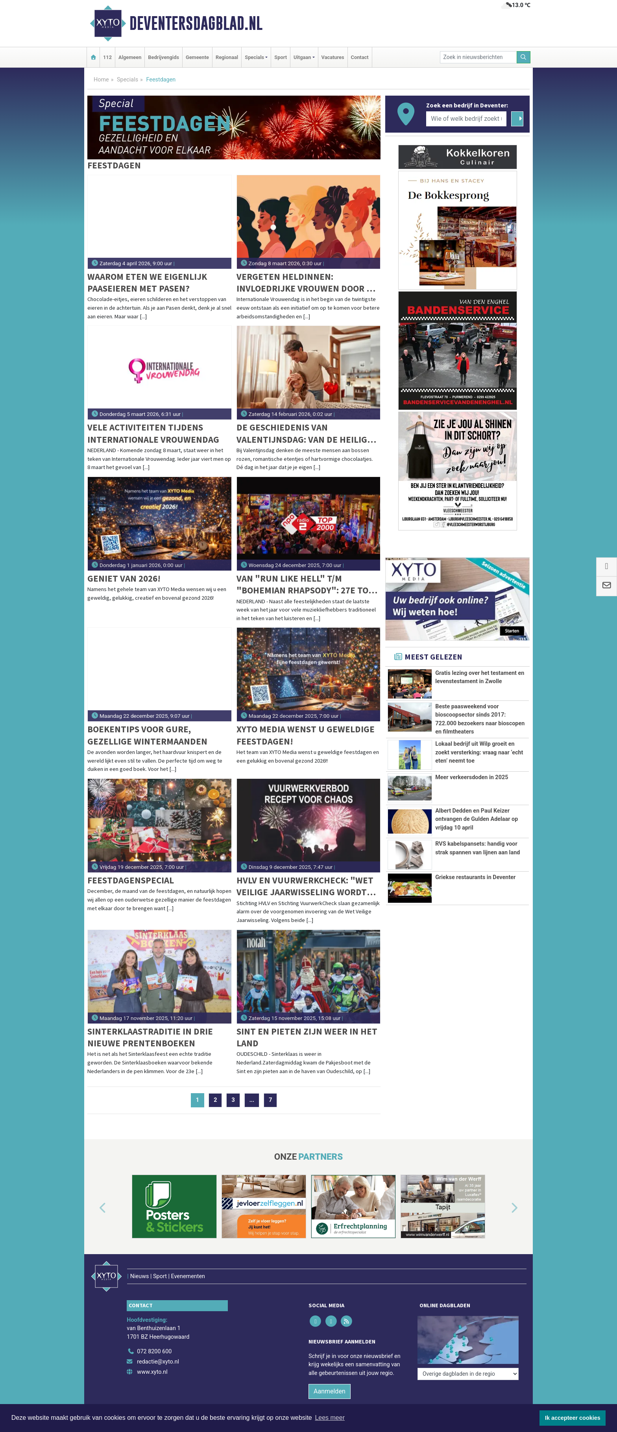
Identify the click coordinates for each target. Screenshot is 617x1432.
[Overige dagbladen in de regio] (468, 1374)
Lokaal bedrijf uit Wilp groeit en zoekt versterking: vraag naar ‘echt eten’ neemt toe (479, 752)
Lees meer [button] (330, 1417)
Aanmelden (329, 1391)
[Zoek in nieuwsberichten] (478, 57)
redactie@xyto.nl (158, 1361)
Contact (360, 57)
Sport (280, 57)
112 (107, 57)
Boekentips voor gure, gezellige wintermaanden (147, 734)
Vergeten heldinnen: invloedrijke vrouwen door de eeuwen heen (306, 283)
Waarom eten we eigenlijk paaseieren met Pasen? (147, 282)
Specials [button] (254, 57)
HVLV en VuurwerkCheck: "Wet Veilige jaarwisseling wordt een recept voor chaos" (304, 886)
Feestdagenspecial (130, 880)
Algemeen (129, 57)
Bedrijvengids (163, 57)
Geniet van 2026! (124, 578)
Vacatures (332, 57)
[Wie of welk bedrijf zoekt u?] (466, 118)
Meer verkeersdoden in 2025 (471, 777)
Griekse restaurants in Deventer (475, 877)
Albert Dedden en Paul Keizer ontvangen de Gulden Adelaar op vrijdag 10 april (476, 819)
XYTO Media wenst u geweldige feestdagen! (305, 734)
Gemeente (197, 57)
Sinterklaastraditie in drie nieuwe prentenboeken (150, 1037)
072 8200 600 (154, 1351)
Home (101, 79)
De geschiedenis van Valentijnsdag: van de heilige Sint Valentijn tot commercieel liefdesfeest (304, 433)
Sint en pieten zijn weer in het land (306, 1037)
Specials (127, 79)
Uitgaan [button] (302, 57)
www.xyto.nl (152, 1372)
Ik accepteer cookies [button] (572, 1418)
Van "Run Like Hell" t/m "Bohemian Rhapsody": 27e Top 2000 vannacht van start (305, 585)
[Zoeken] (524, 57)
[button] (93, 1208)
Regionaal (227, 57)
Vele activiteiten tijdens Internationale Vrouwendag (153, 433)
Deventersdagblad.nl (195, 23)
